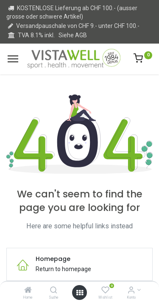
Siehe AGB (73, 35)
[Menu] (13, 59)
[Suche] (54, 290)
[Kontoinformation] (131, 290)
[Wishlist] (105, 290)
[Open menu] (79, 293)
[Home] (28, 290)
